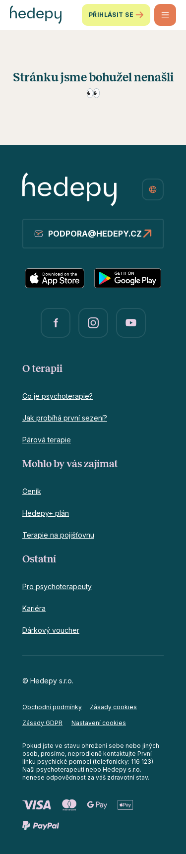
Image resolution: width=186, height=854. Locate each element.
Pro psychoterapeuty (57, 586)
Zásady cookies (113, 707)
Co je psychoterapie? (57, 396)
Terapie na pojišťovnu (58, 535)
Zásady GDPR (42, 723)
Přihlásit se (116, 15)
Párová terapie (46, 439)
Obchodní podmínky (52, 707)
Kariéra (34, 608)
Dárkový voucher (50, 630)
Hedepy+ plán (45, 513)
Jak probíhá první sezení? (64, 418)
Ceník (31, 491)
